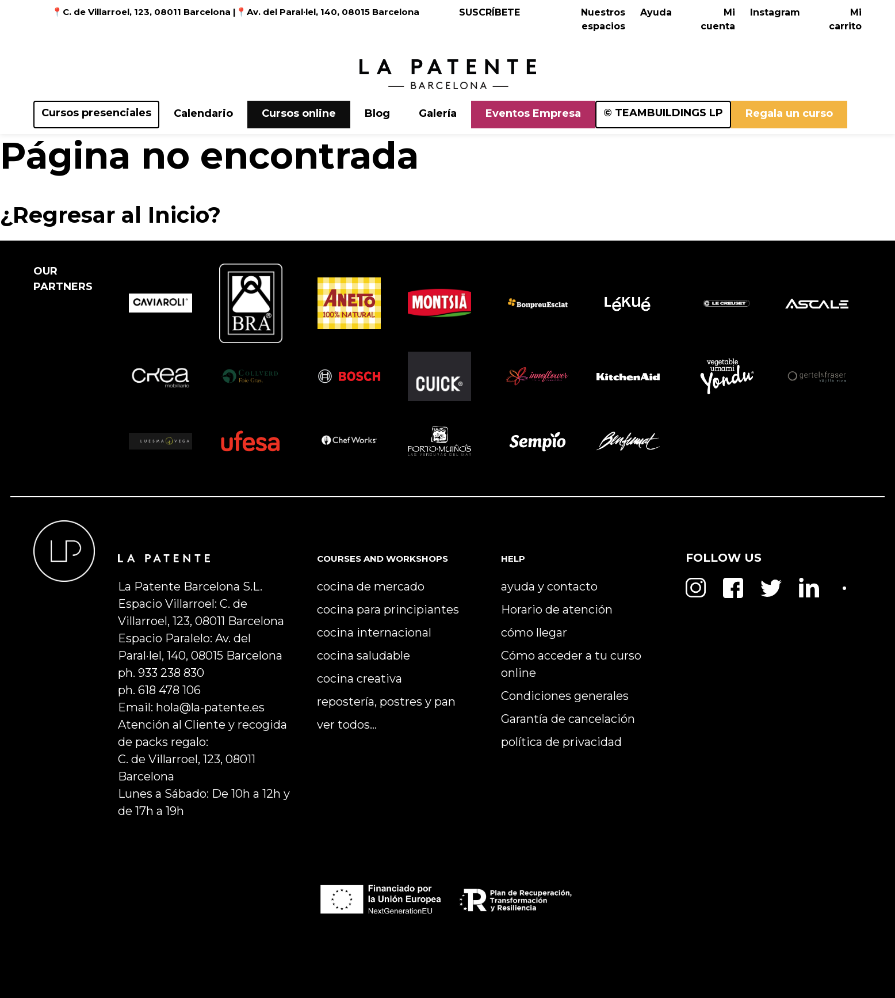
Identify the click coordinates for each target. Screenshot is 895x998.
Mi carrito (845, 19)
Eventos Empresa (533, 113)
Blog (377, 113)
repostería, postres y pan (386, 701)
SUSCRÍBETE (489, 12)
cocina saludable (363, 655)
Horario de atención (557, 609)
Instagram (775, 12)
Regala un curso (789, 113)
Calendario (203, 113)
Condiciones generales (565, 696)
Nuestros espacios (603, 19)
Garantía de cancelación (568, 719)
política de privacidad (561, 742)
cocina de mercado (370, 586)
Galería (438, 113)
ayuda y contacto (549, 586)
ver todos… (347, 725)
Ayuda (656, 12)
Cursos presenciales (96, 112)
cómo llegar (534, 632)
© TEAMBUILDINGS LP (663, 112)
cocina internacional (374, 632)
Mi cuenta (718, 19)
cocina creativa (359, 678)
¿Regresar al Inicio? (110, 214)
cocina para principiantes (388, 609)
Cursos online (299, 113)
